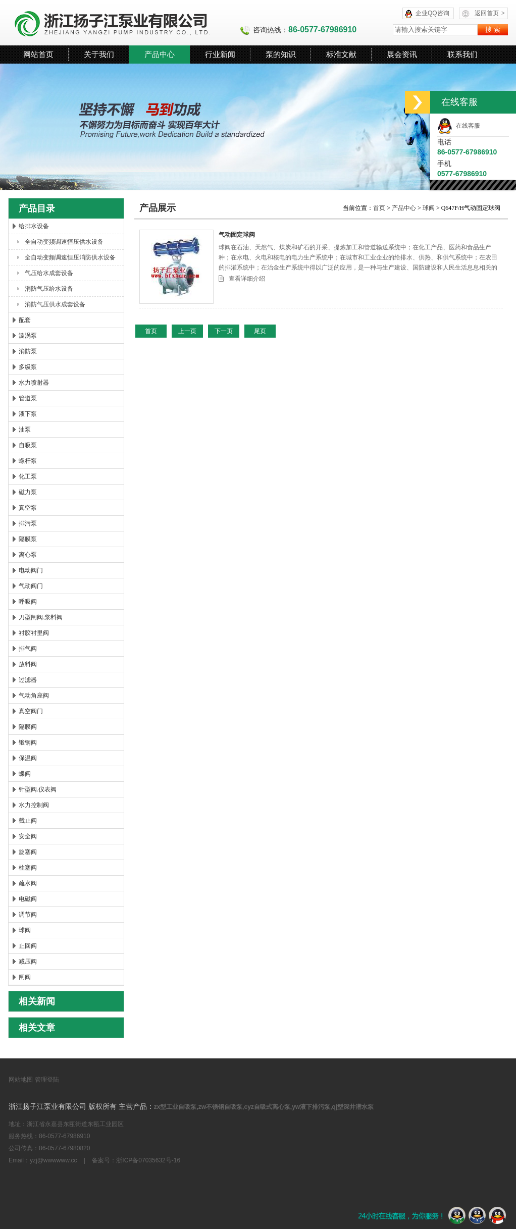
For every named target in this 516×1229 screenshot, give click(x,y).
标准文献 (341, 54)
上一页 (187, 331)
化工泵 (28, 476)
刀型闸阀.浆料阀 (41, 617)
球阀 (25, 930)
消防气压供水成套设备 (55, 304)
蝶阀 (25, 773)
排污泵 (28, 523)
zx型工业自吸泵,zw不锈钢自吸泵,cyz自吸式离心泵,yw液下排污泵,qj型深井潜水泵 (264, 1106)
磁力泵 (28, 492)
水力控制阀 (34, 805)
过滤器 (28, 679)
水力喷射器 (34, 382)
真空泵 (28, 507)
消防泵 (28, 351)
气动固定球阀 (237, 234)
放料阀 (28, 664)
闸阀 (25, 977)
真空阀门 (31, 711)
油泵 (25, 429)
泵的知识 (281, 54)
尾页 (260, 331)
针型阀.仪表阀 (38, 789)
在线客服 (458, 125)
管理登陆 (47, 1079)
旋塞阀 (28, 852)
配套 (25, 320)
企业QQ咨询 (432, 13)
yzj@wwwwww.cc (53, 1160)
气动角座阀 (34, 695)
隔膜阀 (28, 726)
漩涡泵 (28, 335)
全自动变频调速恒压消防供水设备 (70, 257)
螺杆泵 (28, 460)
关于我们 (99, 54)
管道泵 (28, 398)
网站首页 (38, 54)
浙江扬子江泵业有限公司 (124, 22)
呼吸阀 (28, 601)
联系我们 (462, 54)
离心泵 (28, 554)
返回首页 (490, 13)
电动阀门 (31, 570)
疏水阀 (28, 883)
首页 (380, 207)
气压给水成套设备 (49, 273)
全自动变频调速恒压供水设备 (64, 241)
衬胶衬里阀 (34, 632)
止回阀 (28, 945)
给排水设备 (34, 226)
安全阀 (28, 836)
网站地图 (21, 1079)
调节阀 (28, 914)
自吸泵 (28, 445)
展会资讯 (402, 54)
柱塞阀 (28, 867)
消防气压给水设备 (49, 288)
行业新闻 (220, 54)
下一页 (224, 331)
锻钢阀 (28, 742)
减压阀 (28, 961)
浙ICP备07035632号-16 (148, 1160)
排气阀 (28, 648)
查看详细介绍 (247, 278)
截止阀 (28, 820)
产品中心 (159, 54)
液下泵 (28, 413)
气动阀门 (31, 586)
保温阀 (28, 758)
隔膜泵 (28, 539)
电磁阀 (28, 898)
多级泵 (28, 366)
